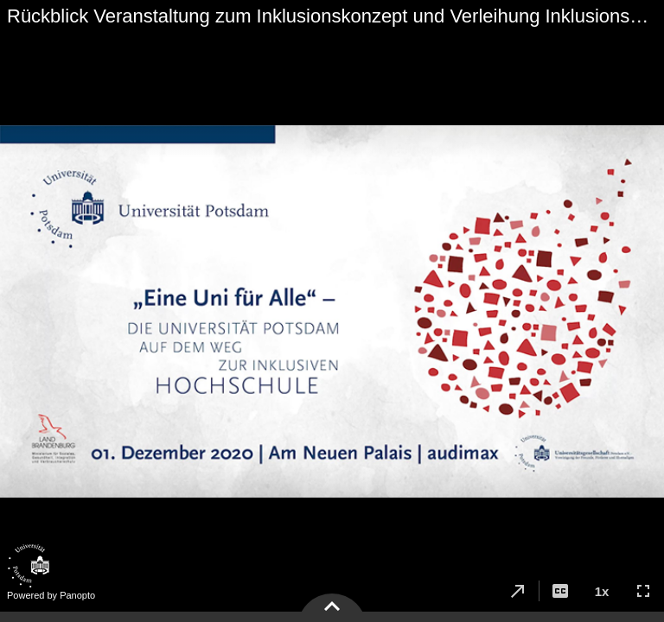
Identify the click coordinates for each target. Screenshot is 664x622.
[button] (518, 591)
